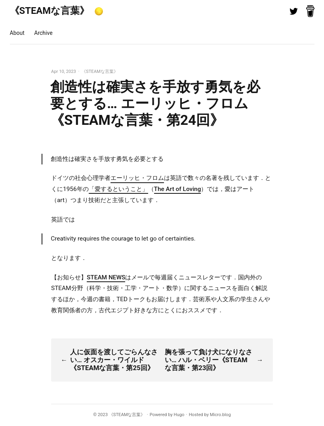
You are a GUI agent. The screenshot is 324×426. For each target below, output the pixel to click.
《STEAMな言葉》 (50, 10)
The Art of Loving (177, 189)
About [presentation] (17, 33)
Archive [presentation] (43, 33)
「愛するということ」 (118, 189)
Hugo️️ (179, 414)
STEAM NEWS (106, 277)
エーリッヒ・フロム (137, 177)
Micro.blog (220, 414)
